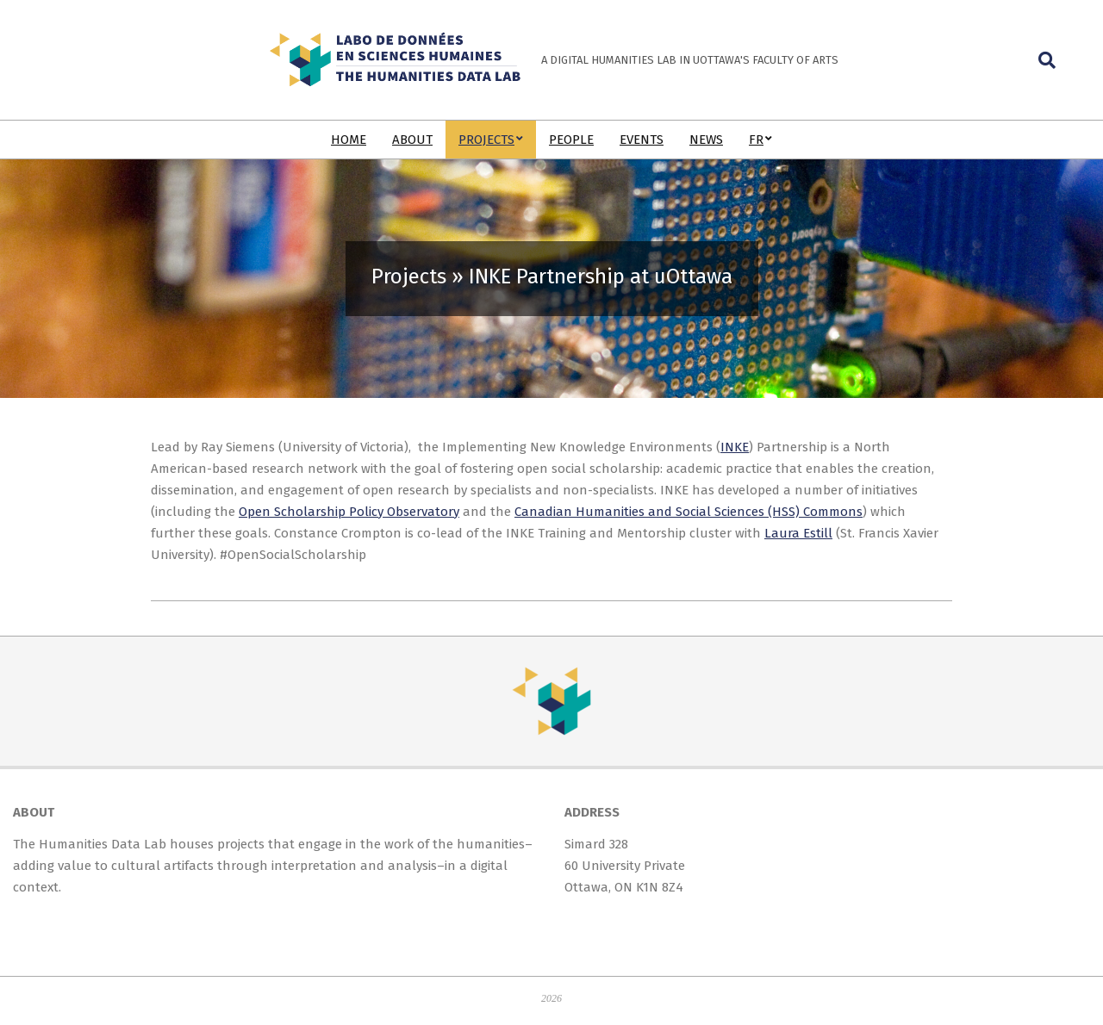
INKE (734, 447)
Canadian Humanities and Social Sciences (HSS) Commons (688, 511)
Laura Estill (798, 533)
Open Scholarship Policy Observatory (349, 511)
